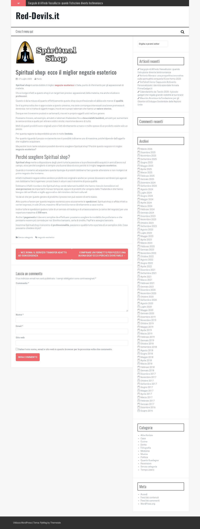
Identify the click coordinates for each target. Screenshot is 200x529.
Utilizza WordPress (22, 522)
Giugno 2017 (146, 387)
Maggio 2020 (146, 310)
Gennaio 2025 (147, 179)
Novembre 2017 (148, 377)
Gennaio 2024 (147, 212)
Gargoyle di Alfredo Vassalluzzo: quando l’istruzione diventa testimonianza (65, 3)
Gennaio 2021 (147, 286)
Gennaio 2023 (147, 249)
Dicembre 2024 (147, 182)
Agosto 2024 (146, 189)
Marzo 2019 (146, 333)
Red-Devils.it (38, 15)
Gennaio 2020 (147, 313)
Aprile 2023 (146, 239)
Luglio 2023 (146, 233)
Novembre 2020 (148, 293)
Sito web (20, 337)
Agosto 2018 (146, 350)
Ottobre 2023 (147, 223)
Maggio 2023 (146, 236)
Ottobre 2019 (147, 323)
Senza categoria (25, 237)
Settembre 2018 (148, 347)
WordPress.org (148, 504)
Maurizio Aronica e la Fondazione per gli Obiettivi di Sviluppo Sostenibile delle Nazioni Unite (159, 101)
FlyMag (43, 522)
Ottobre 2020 (147, 296)
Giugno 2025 (146, 162)
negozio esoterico (46, 237)
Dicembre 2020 (147, 290)
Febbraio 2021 (147, 283)
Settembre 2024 (148, 186)
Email (19, 325)
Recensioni (146, 463)
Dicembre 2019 (147, 317)
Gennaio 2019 (147, 340)
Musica (144, 454)
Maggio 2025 (146, 166)
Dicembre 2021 (147, 270)
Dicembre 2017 (147, 374)
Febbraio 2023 (147, 246)
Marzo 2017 (146, 397)
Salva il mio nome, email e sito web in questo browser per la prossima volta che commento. (65, 348)
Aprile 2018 (146, 360)
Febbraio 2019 (147, 337)
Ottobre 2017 (147, 380)
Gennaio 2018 (147, 370)
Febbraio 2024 (147, 209)
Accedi (144, 494)
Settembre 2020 (148, 300)
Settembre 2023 (148, 226)
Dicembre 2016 (147, 407)
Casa (143, 438)
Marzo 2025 (146, 172)
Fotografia (146, 448)
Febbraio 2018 (147, 367)
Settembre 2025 (148, 159)
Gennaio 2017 (147, 404)
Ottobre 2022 (147, 256)
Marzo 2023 (146, 243)
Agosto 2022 (146, 259)
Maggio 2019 (146, 327)
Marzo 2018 (146, 363)
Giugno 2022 (146, 263)
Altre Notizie (147, 435)
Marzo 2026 (146, 149)
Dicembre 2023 (147, 216)
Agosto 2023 (146, 229)
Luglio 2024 (146, 192)
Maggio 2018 (146, 357)
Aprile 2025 (146, 169)
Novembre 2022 (148, 253)
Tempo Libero (147, 470)
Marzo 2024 (146, 206)
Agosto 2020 (146, 303)
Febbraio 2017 (147, 400)
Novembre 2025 (148, 155)
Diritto (144, 444)
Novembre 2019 (148, 320)
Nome (20, 314)
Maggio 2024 (146, 199)
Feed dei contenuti (150, 497)
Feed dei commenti (150, 500)
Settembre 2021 (148, 273)
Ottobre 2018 (147, 343)
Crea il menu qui (24, 31)
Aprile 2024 (146, 202)
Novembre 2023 (148, 219)
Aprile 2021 (146, 276)
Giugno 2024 (146, 196)
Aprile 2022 (146, 266)
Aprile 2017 (146, 394)
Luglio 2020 (146, 306)
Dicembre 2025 (147, 152)
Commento (22, 282)
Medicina (145, 451)
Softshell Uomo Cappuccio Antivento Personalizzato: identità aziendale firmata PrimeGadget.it (158, 85)
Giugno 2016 (146, 410)
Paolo (39, 79)
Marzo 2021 (146, 280)
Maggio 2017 (146, 390)
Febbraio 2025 (147, 176)
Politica (144, 457)
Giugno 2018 (146, 353)
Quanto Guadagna (150, 460)
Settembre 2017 (148, 384)
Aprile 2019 (146, 330)
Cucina (144, 441)
